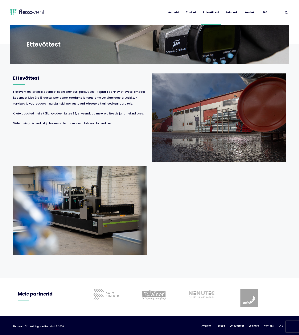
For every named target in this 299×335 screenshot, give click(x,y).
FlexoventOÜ (20, 326)
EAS (265, 12)
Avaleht (173, 12)
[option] (107, 289)
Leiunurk (232, 12)
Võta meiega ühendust (29, 123)
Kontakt (250, 12)
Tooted (191, 12)
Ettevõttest (211, 12)
